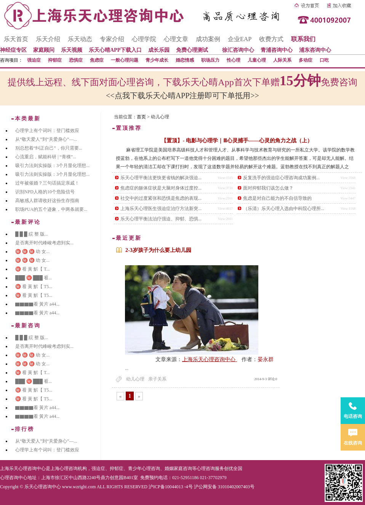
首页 (141, 116)
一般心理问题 (124, 60)
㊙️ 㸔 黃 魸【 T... (32, 269)
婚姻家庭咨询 (178, 468)
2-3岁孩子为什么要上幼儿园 (158, 250)
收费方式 (271, 39)
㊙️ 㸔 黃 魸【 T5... (33, 286)
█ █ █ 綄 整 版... (31, 234)
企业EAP (239, 39)
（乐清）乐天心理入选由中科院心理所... (283, 208)
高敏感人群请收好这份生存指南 (47, 200)
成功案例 (208, 39)
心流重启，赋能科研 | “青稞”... (45, 156)
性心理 (233, 60)
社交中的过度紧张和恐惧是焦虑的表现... (161, 198)
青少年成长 (157, 60)
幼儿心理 (135, 379)
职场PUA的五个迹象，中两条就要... (51, 209)
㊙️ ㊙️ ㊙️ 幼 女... (32, 251)
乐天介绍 (48, 39)
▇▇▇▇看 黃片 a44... (37, 304)
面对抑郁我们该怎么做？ (268, 188)
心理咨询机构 (73, 468)
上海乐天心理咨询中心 (209, 359)
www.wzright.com (79, 486)
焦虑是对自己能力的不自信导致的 (277, 198)
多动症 (305, 60)
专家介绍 (112, 39)
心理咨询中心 (13, 477)
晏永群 (266, 359)
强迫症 (34, 60)
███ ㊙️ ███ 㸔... (33, 277)
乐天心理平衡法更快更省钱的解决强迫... (161, 177)
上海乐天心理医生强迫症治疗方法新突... (161, 208)
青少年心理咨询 (144, 468)
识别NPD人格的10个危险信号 (45, 191)
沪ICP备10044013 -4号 (171, 486)
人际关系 (282, 60)
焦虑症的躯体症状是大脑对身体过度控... (161, 188)
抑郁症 (55, 60)
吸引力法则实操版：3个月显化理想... (52, 165)
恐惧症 (76, 60)
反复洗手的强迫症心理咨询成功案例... (281, 177)
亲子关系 (157, 379)
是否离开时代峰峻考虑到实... (44, 242)
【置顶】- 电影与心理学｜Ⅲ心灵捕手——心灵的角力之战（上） (236, 140)
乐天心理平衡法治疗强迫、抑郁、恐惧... (161, 218)
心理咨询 (206, 468)
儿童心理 (257, 60)
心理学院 (144, 39)
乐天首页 (16, 39)
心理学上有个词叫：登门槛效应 (47, 130)
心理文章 (176, 39)
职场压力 (210, 60)
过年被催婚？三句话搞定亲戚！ (47, 183)
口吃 (324, 60)
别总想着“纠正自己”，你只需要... (48, 148)
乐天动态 (80, 39)
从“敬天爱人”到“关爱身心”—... (46, 139)
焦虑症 (97, 60)
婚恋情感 (185, 60)
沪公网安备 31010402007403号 (224, 486)
